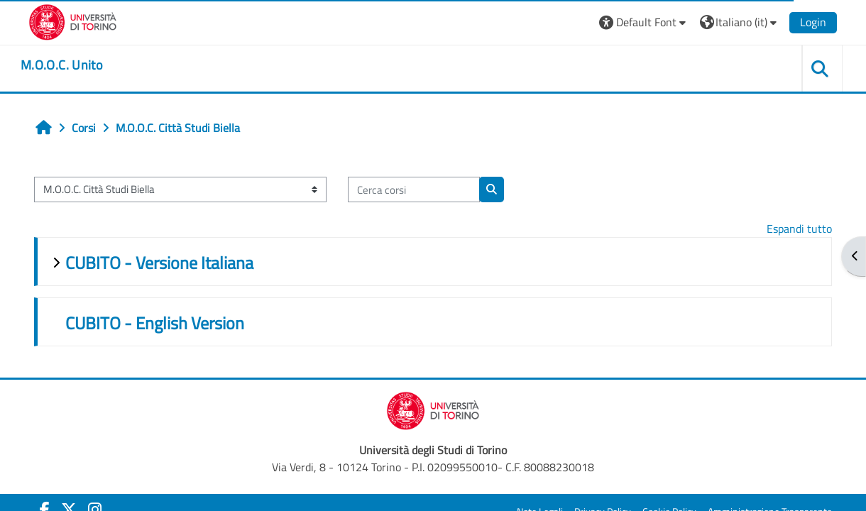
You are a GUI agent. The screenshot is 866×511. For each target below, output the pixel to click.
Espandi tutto (799, 228)
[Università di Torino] (72, 20)
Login (813, 22)
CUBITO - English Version (154, 323)
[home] (62, 65)
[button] (644, 22)
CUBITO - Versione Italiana (159, 262)
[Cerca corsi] (414, 190)
